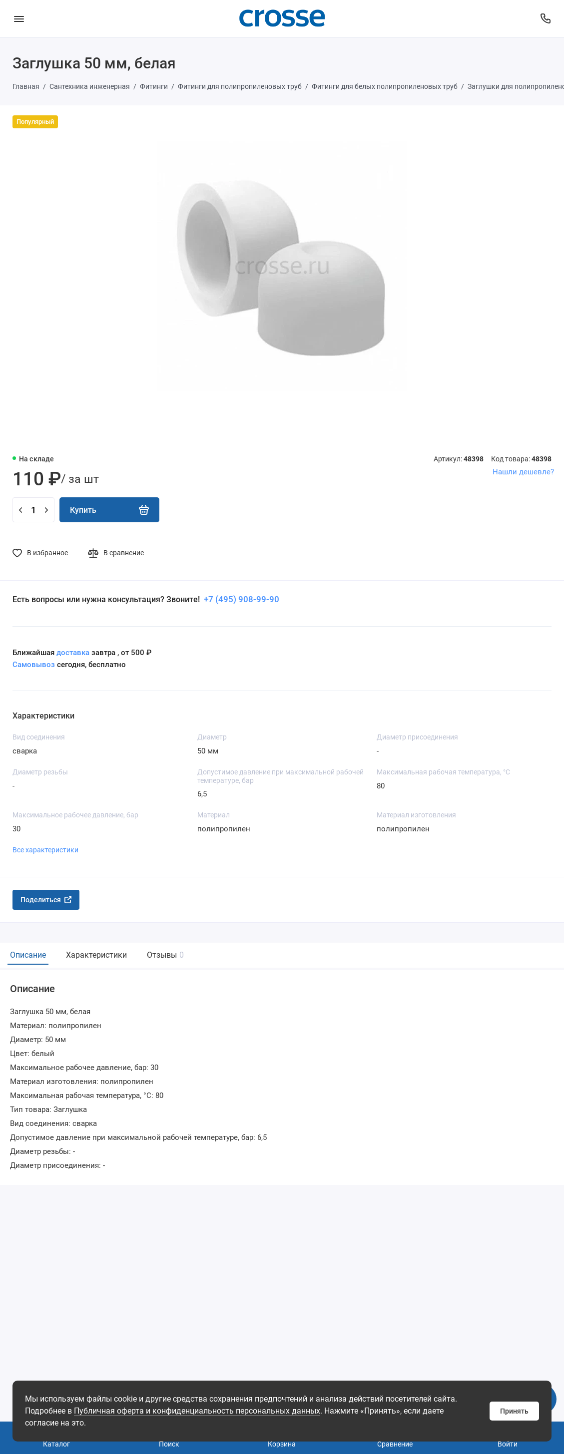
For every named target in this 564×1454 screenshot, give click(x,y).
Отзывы (164, 955)
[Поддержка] (545, 18)
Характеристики (96, 955)
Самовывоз (33, 664)
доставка (72, 652)
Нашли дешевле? (523, 471)
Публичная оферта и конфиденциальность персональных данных (197, 1411)
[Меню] (18, 18)
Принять (514, 1411)
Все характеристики (45, 850)
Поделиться (45, 900)
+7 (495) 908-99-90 (240, 599)
